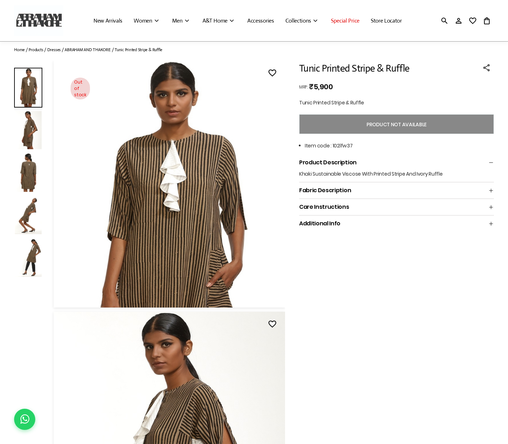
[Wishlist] (272, 74)
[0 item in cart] (487, 21)
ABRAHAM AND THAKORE (87, 50)
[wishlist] (472, 21)
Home (19, 50)
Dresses (54, 50)
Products (36, 50)
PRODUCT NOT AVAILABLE (397, 124)
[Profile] (458, 21)
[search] (444, 21)
